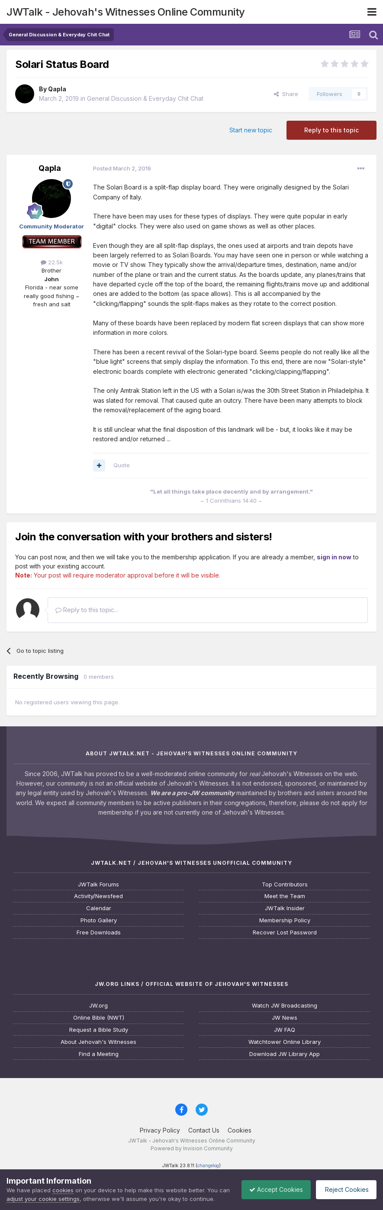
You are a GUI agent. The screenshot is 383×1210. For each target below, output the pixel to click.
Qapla (57, 89)
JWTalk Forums (98, 884)
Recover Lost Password (285, 932)
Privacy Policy (160, 1130)
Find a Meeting (99, 1054)
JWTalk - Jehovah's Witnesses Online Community (125, 12)
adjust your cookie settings (55, 1190)
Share (286, 93)
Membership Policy (284, 920)
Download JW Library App (284, 1054)
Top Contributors (285, 884)
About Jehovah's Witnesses (98, 1042)
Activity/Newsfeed (98, 896)
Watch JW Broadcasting (284, 1005)
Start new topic (250, 130)
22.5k (52, 262)
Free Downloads (99, 932)
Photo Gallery (98, 920)
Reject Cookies (344, 1185)
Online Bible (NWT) (98, 1017)
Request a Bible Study (98, 1030)
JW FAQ (284, 1030)
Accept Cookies (272, 1185)
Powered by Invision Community (192, 1148)
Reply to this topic (331, 130)
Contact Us (203, 1130)
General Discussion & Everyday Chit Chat (145, 98)
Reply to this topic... (86, 609)
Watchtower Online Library (284, 1042)
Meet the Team (284, 896)
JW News (284, 1017)
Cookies (239, 1130)
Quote (121, 465)
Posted (122, 168)
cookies (63, 1181)
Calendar (98, 908)
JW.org (98, 1005)
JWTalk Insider (285, 908)
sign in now (334, 557)
